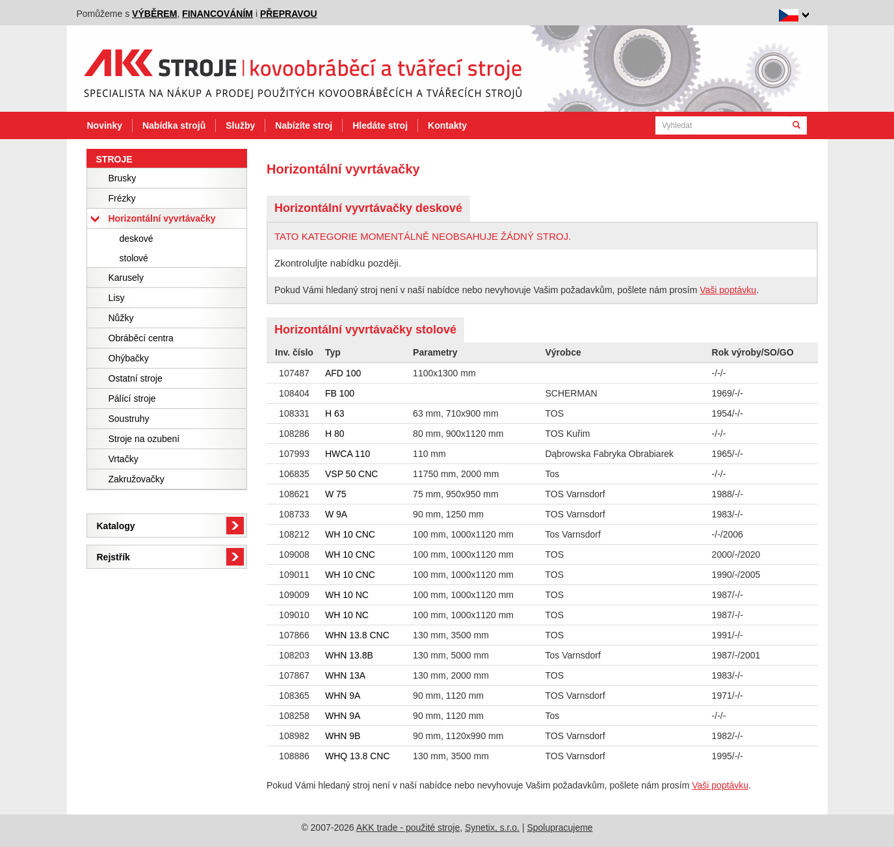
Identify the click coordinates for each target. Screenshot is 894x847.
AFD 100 (343, 373)
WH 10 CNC (350, 534)
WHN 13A (345, 675)
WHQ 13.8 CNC (357, 756)
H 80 (335, 433)
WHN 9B (342, 736)
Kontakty (447, 125)
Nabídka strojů (173, 125)
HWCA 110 (347, 454)
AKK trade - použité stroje (408, 827)
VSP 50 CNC (351, 474)
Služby (240, 125)
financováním (217, 13)
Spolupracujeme (559, 827)
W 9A (336, 514)
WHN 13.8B (349, 655)
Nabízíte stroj (303, 125)
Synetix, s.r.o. (492, 827)
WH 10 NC (347, 595)
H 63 (335, 413)
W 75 (336, 494)
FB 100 (339, 393)
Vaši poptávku (728, 290)
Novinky (104, 125)
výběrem (154, 13)
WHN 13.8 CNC (357, 635)
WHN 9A (342, 695)
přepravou (288, 13)
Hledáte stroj (380, 125)
